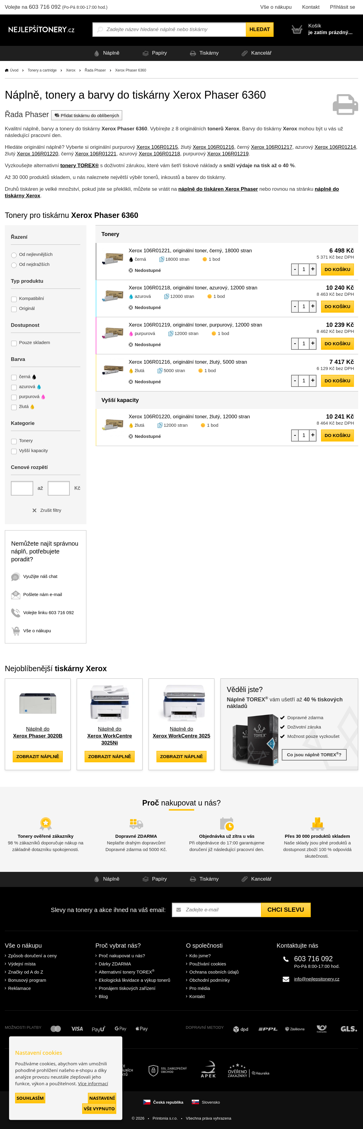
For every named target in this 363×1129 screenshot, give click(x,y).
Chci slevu (286, 909)
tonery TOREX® (79, 165)
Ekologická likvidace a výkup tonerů (134, 980)
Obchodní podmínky (209, 980)
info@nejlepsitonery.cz (316, 978)
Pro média (199, 988)
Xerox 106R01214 (335, 147)
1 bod (214, 259)
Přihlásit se (342, 7)
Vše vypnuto (99, 1108)
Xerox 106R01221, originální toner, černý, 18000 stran (190, 251)
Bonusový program (27, 980)
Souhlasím (30, 1098)
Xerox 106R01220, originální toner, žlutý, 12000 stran (189, 416)
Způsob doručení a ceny (32, 955)
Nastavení (102, 1098)
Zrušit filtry (45, 510)
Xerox (70, 70)
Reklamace (19, 988)
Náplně (105, 53)
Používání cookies (207, 963)
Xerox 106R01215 (157, 147)
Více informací (93, 1083)
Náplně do (109, 736)
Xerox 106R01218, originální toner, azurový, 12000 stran (193, 288)
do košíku (337, 269)
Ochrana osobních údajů (214, 971)
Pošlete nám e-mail (36, 594)
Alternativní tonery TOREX (128, 971)
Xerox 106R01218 (159, 154)
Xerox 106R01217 (271, 147)
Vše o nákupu (276, 7)
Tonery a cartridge (42, 70)
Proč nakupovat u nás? (122, 955)
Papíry (153, 53)
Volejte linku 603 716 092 (42, 612)
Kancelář (256, 53)
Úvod (14, 70)
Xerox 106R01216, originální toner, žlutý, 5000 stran (188, 362)
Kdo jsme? (200, 955)
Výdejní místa (22, 963)
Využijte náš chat (34, 576)
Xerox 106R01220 (37, 154)
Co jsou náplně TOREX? (314, 754)
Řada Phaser (95, 70)
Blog (103, 996)
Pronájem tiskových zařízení (127, 988)
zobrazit (37, 756)
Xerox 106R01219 (228, 154)
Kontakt (311, 7)
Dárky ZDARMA (115, 963)
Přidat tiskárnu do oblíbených (86, 115)
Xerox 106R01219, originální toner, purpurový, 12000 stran (195, 325)
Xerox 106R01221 (95, 154)
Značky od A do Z (25, 971)
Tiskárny (203, 53)
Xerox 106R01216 (213, 147)
